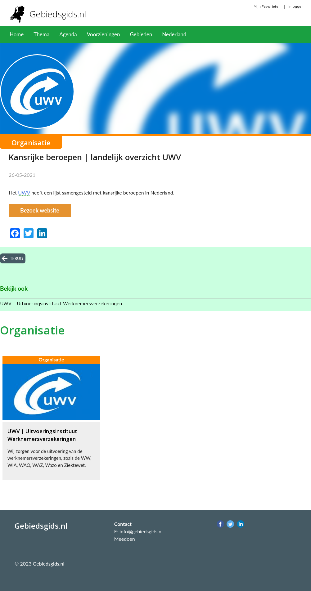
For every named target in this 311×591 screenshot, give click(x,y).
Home (17, 34)
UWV (24, 192)
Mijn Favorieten (267, 6)
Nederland (174, 34)
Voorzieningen (103, 34)
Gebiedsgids (60, 14)
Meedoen (124, 539)
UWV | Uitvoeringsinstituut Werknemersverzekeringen (61, 303)
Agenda (68, 34)
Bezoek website (39, 210)
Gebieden (141, 34)
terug (16, 258)
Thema (41, 34)
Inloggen (296, 6)
